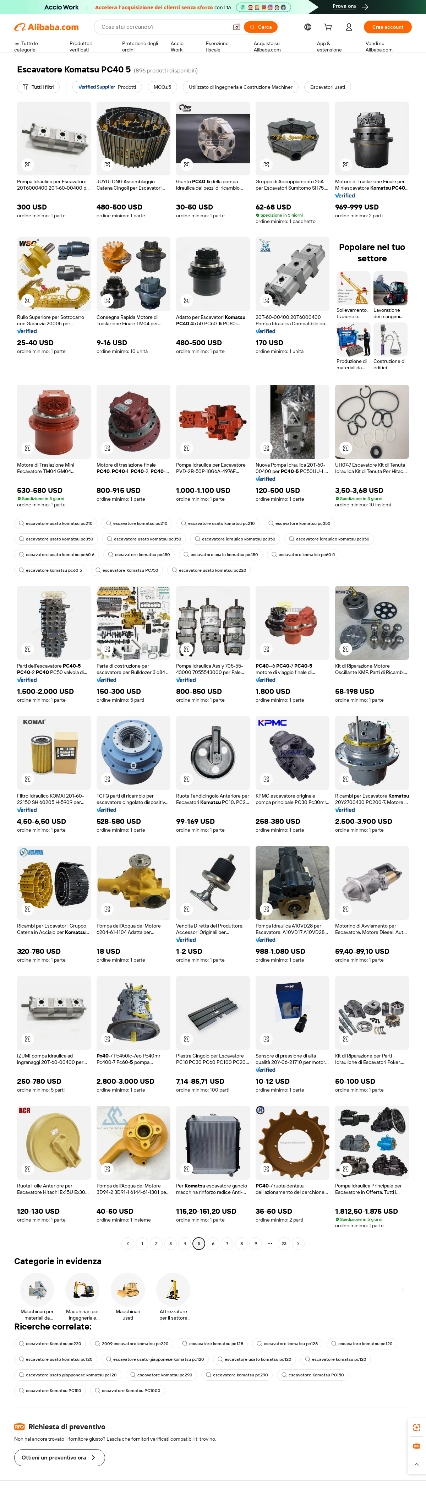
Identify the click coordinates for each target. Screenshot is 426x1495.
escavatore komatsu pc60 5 (303, 555)
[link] (417, 1427)
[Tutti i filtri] (38, 87)
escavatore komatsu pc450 (139, 555)
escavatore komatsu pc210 (137, 523)
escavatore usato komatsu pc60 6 (56, 555)
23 (284, 1243)
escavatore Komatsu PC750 (126, 570)
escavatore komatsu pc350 (299, 523)
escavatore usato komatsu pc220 (209, 570)
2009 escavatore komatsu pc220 (132, 1344)
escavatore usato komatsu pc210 (56, 523)
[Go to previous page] (127, 1243)
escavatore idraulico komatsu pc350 (235, 539)
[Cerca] (261, 27)
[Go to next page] (298, 1243)
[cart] (329, 28)
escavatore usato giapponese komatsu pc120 (155, 1359)
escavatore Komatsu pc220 (50, 1344)
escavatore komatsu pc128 (212, 1344)
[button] (237, 27)
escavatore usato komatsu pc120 (56, 1359)
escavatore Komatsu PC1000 (127, 1390)
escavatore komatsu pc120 (362, 1344)
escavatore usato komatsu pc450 (221, 555)
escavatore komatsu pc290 (161, 1375)
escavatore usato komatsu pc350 (56, 539)
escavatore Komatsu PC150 (313, 1375)
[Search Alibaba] (164, 27)
